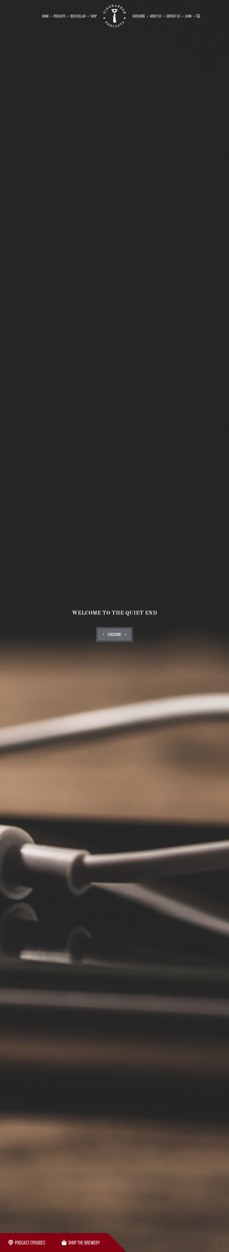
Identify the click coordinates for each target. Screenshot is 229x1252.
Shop (94, 16)
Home (45, 16)
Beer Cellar (78, 16)
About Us (155, 16)
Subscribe (138, 16)
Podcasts (60, 16)
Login (188, 16)
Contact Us (173, 16)
